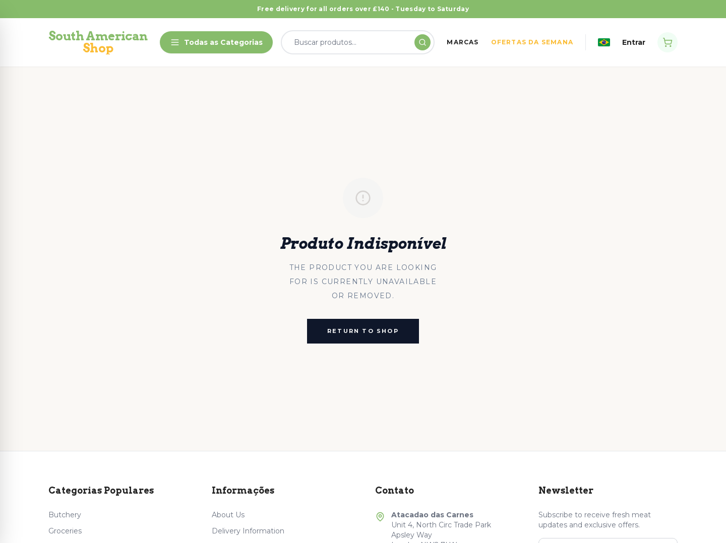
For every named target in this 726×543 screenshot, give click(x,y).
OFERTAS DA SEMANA (532, 42)
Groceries (65, 530)
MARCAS (462, 42)
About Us (228, 514)
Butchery (64, 514)
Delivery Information (248, 530)
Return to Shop (363, 330)
